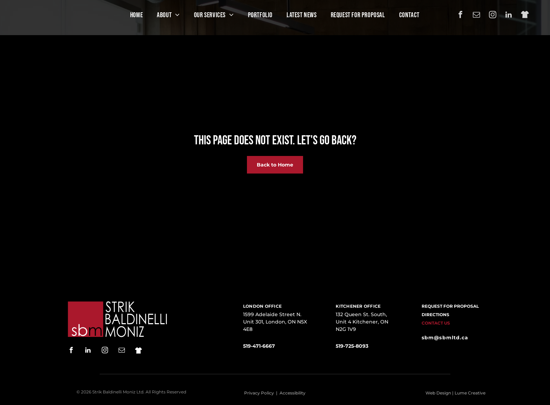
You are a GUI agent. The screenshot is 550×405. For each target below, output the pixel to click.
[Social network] (524, 15)
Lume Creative (470, 393)
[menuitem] (136, 15)
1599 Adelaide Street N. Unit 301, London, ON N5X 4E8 (275, 321)
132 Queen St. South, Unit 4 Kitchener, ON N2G (362, 321)
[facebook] (460, 15)
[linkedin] (508, 15)
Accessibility (293, 393)
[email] (476, 15)
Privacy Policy (259, 393)
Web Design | (439, 393)
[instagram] (492, 15)
